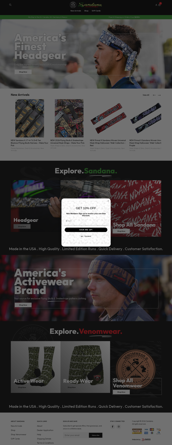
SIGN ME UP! (86, 230)
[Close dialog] (108, 201)
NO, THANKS (86, 236)
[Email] (86, 221)
